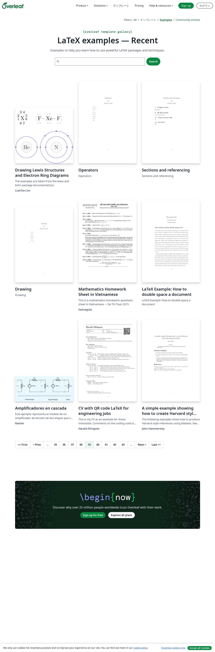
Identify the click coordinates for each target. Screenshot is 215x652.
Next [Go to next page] (142, 444)
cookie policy (140, 647)
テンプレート (148, 20)
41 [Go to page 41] (106, 444)
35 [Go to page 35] (55, 444)
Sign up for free (93, 515)
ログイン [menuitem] (204, 5)
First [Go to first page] (23, 444)
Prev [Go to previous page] (37, 444)
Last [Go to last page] (156, 444)
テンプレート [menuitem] (121, 5)
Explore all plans (121, 515)
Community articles (188, 20)
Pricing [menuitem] (139, 5)
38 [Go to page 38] (80, 444)
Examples (166, 20)
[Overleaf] (13, 5)
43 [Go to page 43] (123, 444)
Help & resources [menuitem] (160, 5)
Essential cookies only (173, 647)
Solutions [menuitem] (100, 5)
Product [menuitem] (81, 5)
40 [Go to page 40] (97, 444)
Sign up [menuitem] (186, 5)
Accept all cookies (199, 648)
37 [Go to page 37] (72, 444)
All (135, 20)
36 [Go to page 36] (63, 444)
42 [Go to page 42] (114, 444)
